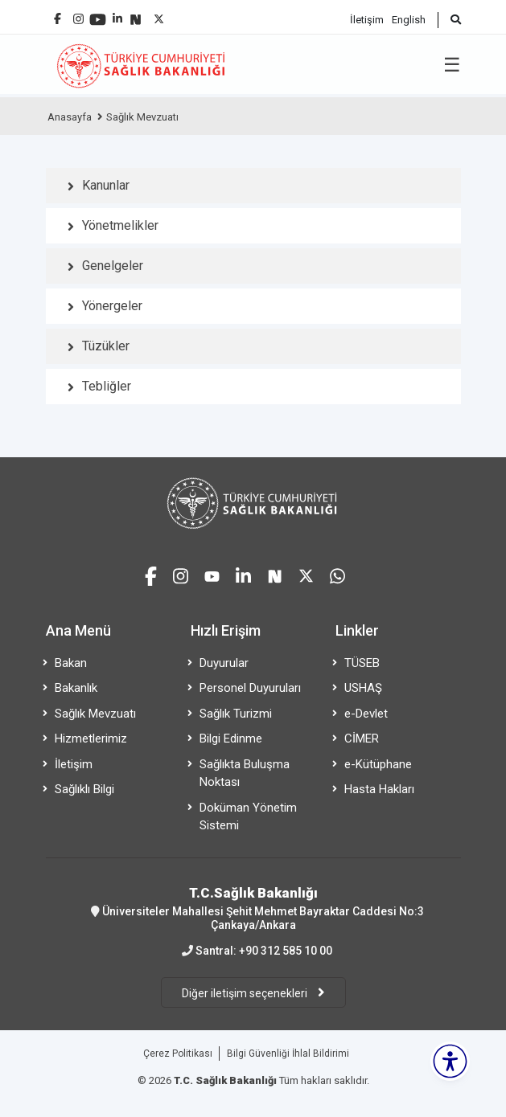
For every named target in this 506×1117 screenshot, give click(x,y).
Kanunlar (106, 185)
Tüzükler (106, 346)
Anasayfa (69, 117)
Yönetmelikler (120, 225)
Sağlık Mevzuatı (142, 117)
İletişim (367, 20)
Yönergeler (112, 305)
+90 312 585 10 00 (285, 950)
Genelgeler (112, 265)
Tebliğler (106, 386)
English (409, 20)
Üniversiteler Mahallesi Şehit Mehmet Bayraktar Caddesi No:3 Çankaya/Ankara (253, 908)
